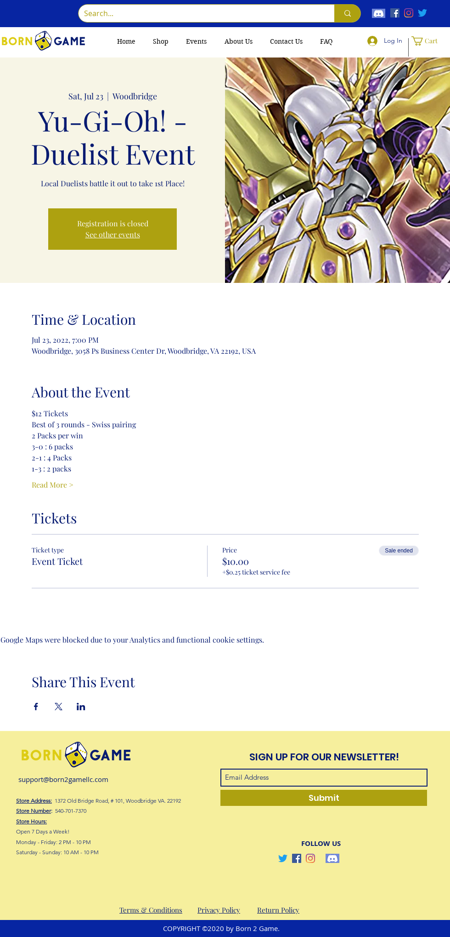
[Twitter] (422, 12)
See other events (112, 234)
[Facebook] (394, 12)
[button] (428, 41)
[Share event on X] (58, 706)
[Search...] (199, 13)
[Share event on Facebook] (36, 706)
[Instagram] (408, 12)
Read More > (52, 484)
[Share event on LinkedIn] (81, 706)
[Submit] (323, 798)
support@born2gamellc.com (63, 779)
